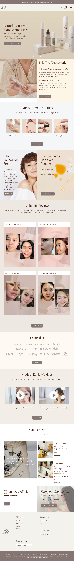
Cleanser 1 (12, 136)
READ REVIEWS (37, 326)
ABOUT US (8, 194)
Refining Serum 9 (61, 136)
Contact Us (43, 521)
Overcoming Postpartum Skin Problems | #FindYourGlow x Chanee (53, 409)
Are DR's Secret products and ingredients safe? (61, 446)
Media (18, 526)
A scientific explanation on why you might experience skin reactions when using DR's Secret (62, 469)
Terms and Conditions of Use (40, 557)
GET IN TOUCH (44, 96)
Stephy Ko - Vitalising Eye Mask (20, 408)
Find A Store (44, 534)
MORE (7, 504)
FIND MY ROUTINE (47, 194)
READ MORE (37, 362)
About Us (19, 523)
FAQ (41, 523)
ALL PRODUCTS (37, 144)
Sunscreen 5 (29, 136)
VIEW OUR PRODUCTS (12, 44)
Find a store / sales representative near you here (37, 2)
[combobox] (24, 545)
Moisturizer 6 (45, 136)
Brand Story (19, 521)
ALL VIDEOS (37, 418)
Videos (18, 529)
